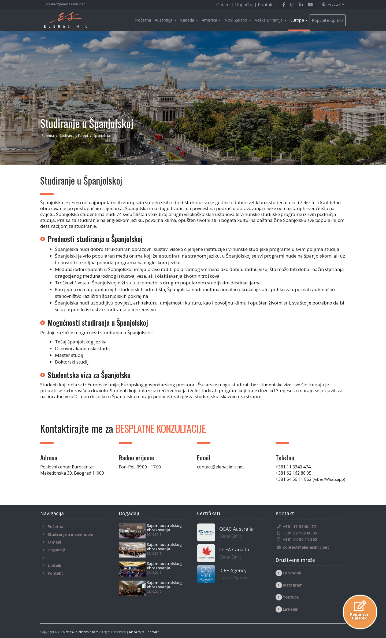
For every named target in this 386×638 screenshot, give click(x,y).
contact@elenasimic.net (65, 4)
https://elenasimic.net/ (81, 632)
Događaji (56, 549)
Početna (143, 20)
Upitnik (54, 565)
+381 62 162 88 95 (293, 473)
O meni (54, 542)
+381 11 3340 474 (293, 467)
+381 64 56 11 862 (310, 479)
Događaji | (246, 5)
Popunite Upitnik (327, 20)
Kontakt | (267, 5)
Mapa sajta (136, 632)
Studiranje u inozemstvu (70, 534)
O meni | (225, 5)
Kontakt (55, 573)
